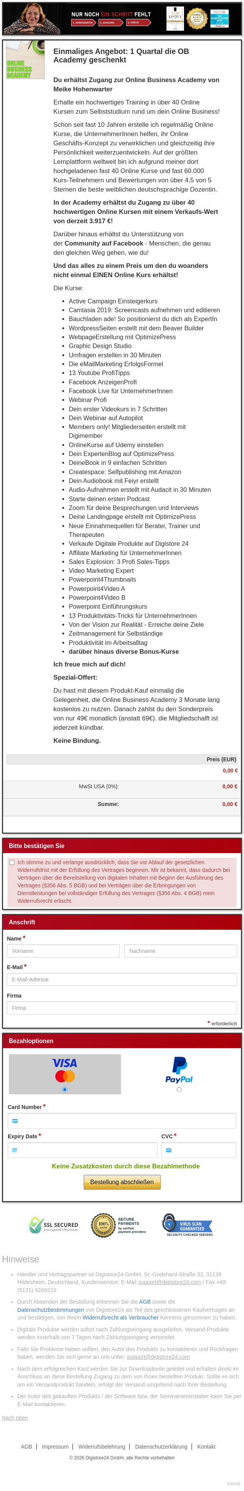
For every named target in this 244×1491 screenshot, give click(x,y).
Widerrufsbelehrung (101, 1447)
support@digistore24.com (169, 1282)
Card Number (25, 1107)
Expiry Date (22, 1136)
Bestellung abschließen (122, 1182)
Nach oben (15, 1418)
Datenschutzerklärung (161, 1447)
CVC (167, 1136)
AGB (145, 1302)
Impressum (55, 1447)
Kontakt (206, 1447)
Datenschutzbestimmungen (50, 1310)
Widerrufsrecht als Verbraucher (121, 1317)
